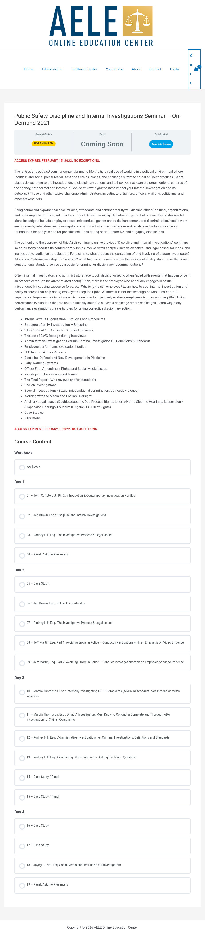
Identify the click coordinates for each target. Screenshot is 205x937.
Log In (168, 58)
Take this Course (161, 122)
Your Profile (115, 58)
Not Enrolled (43, 121)
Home (36, 58)
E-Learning (57, 58)
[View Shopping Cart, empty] (189, 58)
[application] (65, 58)
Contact (151, 58)
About (134, 58)
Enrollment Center (87, 58)
